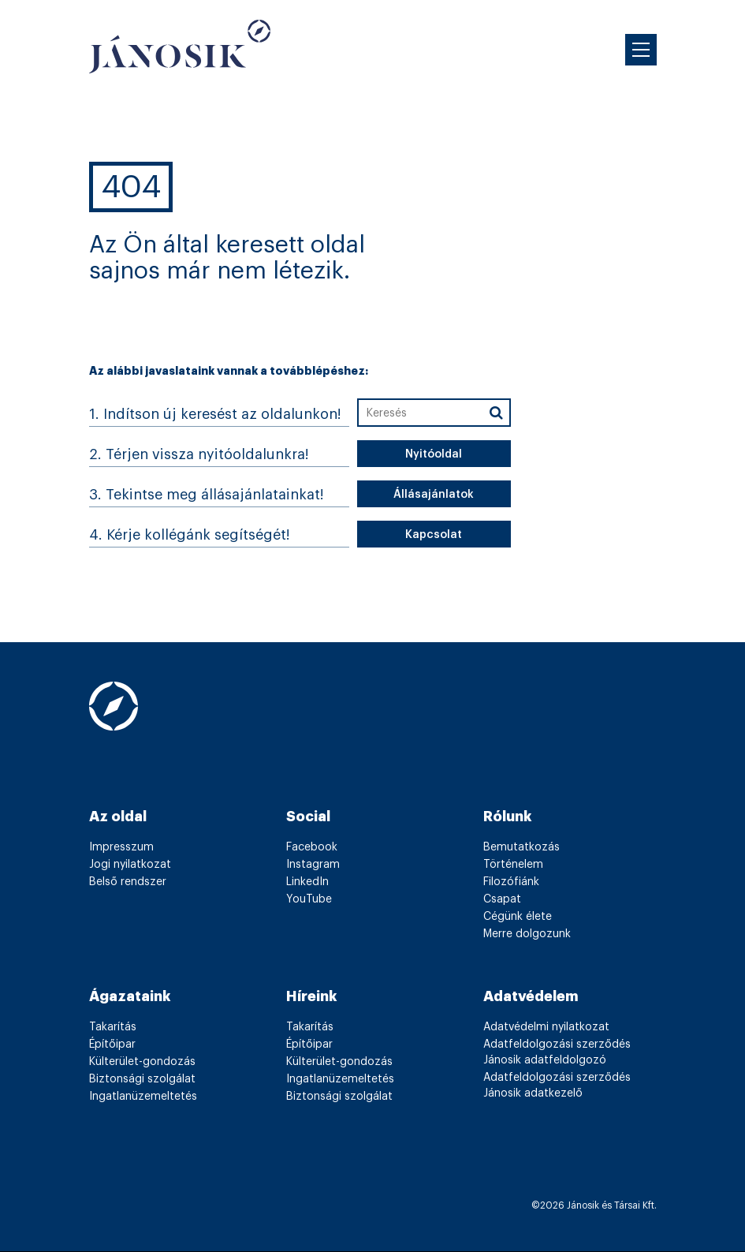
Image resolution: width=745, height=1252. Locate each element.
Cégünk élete (517, 916)
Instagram (313, 864)
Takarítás (112, 1027)
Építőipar (112, 1044)
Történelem (513, 864)
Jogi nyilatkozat (130, 864)
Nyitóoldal (433, 454)
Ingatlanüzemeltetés (143, 1096)
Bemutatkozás (521, 847)
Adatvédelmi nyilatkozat (546, 1027)
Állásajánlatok (433, 494)
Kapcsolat (433, 534)
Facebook (311, 847)
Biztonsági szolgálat (142, 1079)
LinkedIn (307, 882)
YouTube (309, 899)
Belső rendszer (127, 882)
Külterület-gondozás (142, 1061)
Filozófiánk (511, 882)
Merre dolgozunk (527, 934)
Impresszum (121, 847)
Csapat (502, 899)
